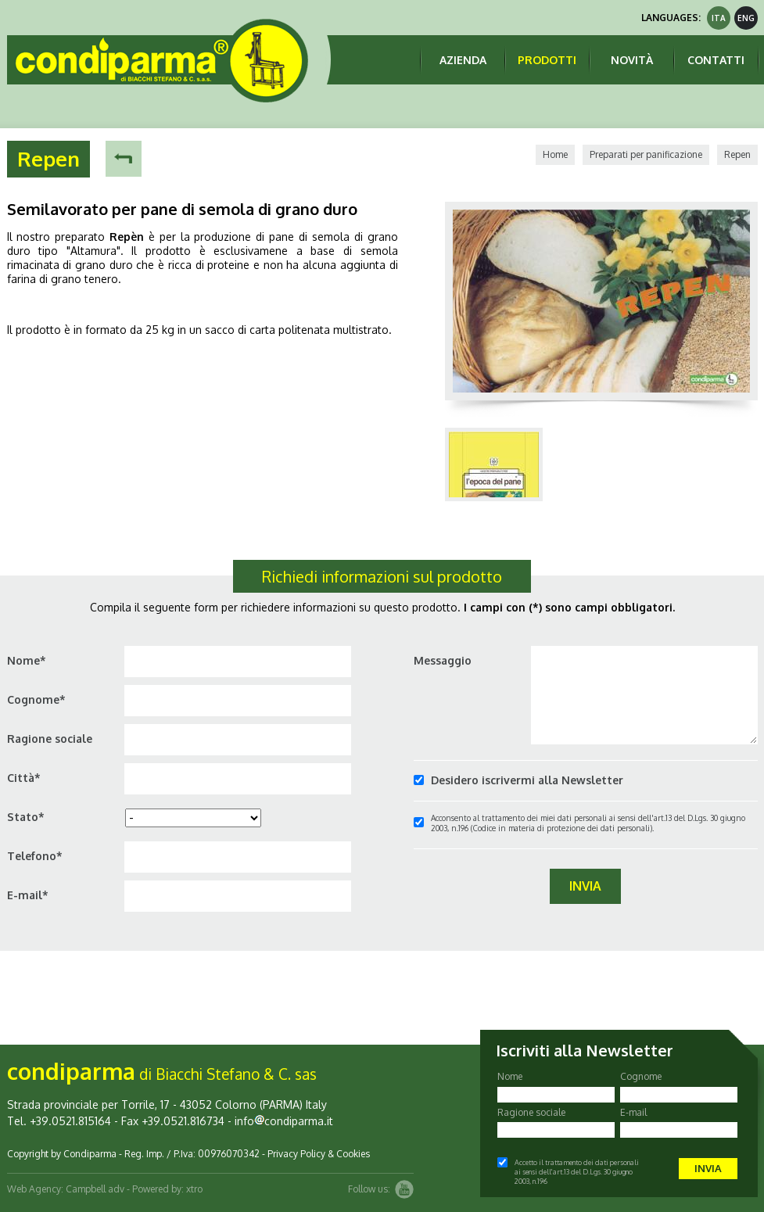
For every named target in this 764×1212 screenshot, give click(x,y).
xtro (194, 1189)
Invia (585, 886)
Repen (737, 154)
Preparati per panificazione (646, 154)
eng (746, 18)
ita (719, 18)
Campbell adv (95, 1189)
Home (555, 154)
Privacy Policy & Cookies (318, 1154)
